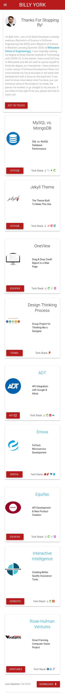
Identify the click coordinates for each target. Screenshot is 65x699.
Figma (14, 354)
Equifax (15, 289)
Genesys (15, 602)
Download (48, 684)
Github (14, 171)
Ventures (15, 670)
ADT (13, 415)
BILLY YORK (32, 5)
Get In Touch (16, 105)
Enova (14, 475)
